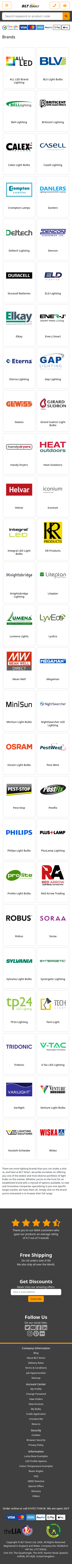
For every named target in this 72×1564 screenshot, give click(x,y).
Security (36, 1430)
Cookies (36, 1435)
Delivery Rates (36, 1362)
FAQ (36, 1476)
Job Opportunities (36, 1373)
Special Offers (36, 1486)
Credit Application (36, 1414)
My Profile (35, 1389)
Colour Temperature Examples (36, 1466)
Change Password (36, 1393)
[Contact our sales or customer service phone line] (54, 5)
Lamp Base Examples (36, 1456)
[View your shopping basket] (65, 5)
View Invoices (36, 1404)
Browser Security (36, 1440)
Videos (36, 1496)
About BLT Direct (36, 1357)
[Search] (66, 16)
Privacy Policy (36, 1445)
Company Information (36, 1348)
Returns (36, 1424)
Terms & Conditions (36, 1367)
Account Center (36, 1384)
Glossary (36, 1491)
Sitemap (36, 1378)
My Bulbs (36, 1409)
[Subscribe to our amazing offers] (36, 1292)
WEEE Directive (36, 1481)
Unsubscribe (36, 1418)
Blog (36, 1353)
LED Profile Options (36, 1461)
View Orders (36, 1399)
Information (36, 1451)
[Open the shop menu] (6, 5)
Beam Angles (36, 1471)
